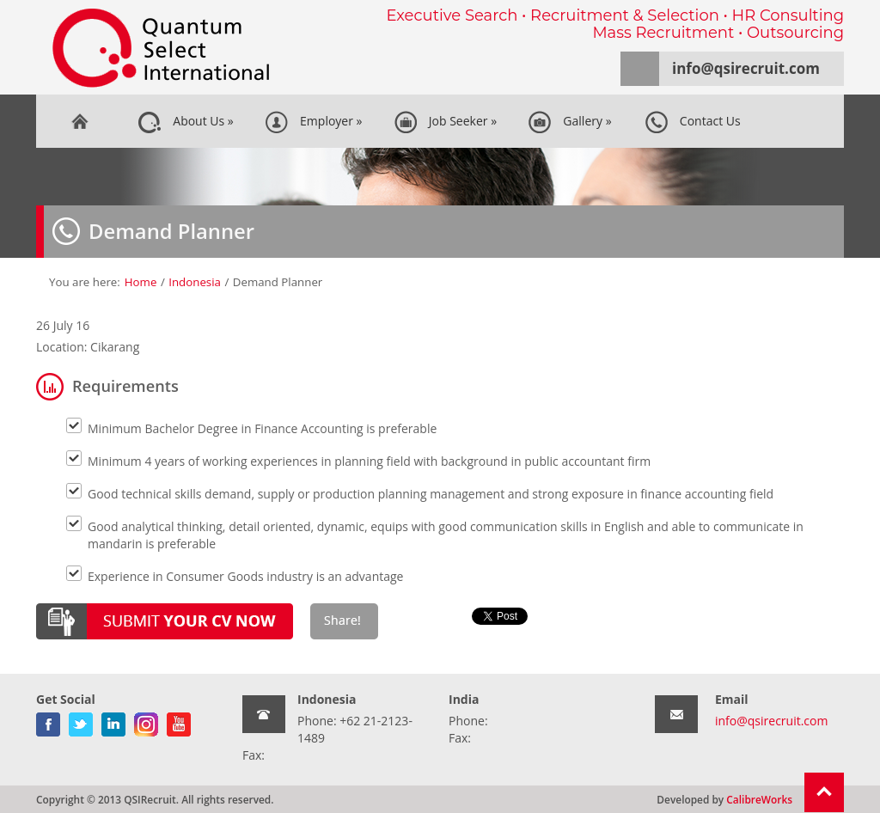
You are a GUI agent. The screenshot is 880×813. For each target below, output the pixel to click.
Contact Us (693, 122)
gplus (146, 721)
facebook (48, 721)
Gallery (569, 122)
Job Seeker (446, 122)
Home (79, 121)
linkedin (113, 721)
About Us (186, 122)
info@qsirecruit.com (746, 68)
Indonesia (194, 282)
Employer (314, 122)
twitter (81, 721)
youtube (179, 721)
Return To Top (824, 792)
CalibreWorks (759, 799)
